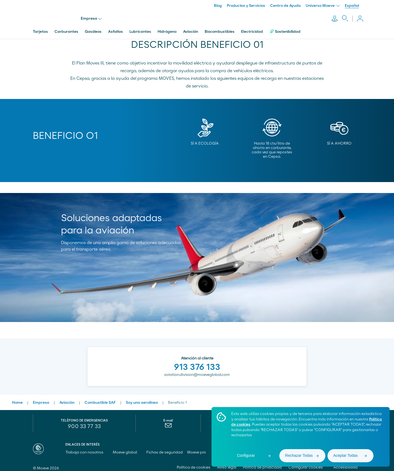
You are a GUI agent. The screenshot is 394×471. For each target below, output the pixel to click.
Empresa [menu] (92, 17)
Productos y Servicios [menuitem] (246, 6)
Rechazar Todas (299, 455)
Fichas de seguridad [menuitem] (164, 449)
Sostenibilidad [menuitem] (285, 28)
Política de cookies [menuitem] (193, 464)
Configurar (246, 455)
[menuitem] (168, 423)
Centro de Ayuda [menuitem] (285, 6)
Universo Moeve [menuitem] (323, 6)
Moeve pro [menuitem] (199, 449)
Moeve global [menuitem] (127, 449)
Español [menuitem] (352, 6)
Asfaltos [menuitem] (115, 28)
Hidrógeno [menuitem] (167, 28)
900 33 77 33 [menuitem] (84, 423)
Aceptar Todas (345, 455)
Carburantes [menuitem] (66, 28)
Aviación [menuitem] (190, 28)
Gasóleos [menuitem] (93, 28)
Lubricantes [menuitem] (140, 28)
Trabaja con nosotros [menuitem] (86, 449)
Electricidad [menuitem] (252, 28)
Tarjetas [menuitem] (40, 28)
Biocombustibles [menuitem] (219, 28)
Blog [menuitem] (218, 6)
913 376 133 (197, 363)
